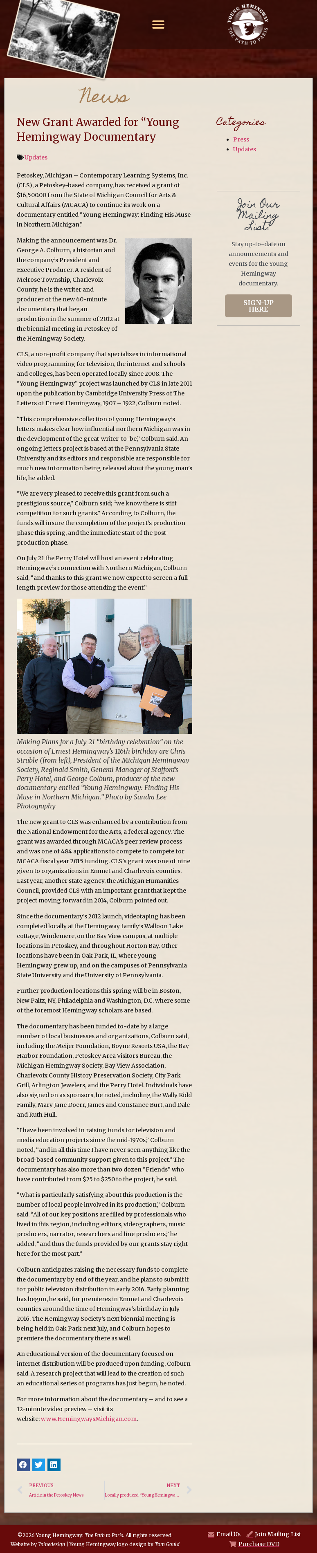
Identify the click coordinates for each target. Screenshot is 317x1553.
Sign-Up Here (258, 305)
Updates (36, 157)
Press (241, 139)
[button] (158, 24)
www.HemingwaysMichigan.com (89, 1419)
